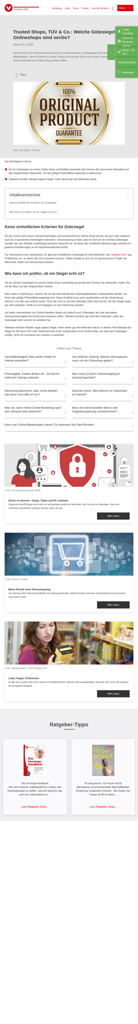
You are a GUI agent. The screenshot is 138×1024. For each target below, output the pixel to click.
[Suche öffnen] (113, 8)
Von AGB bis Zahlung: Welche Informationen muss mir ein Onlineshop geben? (99, 358)
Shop (75, 8)
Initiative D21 (119, 254)
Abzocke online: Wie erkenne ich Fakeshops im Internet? (99, 392)
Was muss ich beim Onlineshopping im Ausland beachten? (96, 375)
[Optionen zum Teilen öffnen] (21, 75)
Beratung (57, 8)
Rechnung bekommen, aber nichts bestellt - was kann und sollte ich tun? (32, 392)
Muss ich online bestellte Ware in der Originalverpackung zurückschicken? (95, 409)
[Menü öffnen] (125, 8)
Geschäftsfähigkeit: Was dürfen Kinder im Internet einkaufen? (30, 358)
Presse (85, 8)
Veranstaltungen (127, 62)
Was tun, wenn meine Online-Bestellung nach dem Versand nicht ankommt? (33, 409)
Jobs (67, 8)
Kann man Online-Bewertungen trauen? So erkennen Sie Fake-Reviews (49, 424)
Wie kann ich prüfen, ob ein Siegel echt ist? (33, 212)
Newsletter (128, 72)
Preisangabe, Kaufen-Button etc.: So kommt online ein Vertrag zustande (32, 375)
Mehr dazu (113, 516)
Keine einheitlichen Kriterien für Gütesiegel (32, 202)
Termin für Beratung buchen (127, 42)
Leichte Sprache (100, 8)
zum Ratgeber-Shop (33, 806)
